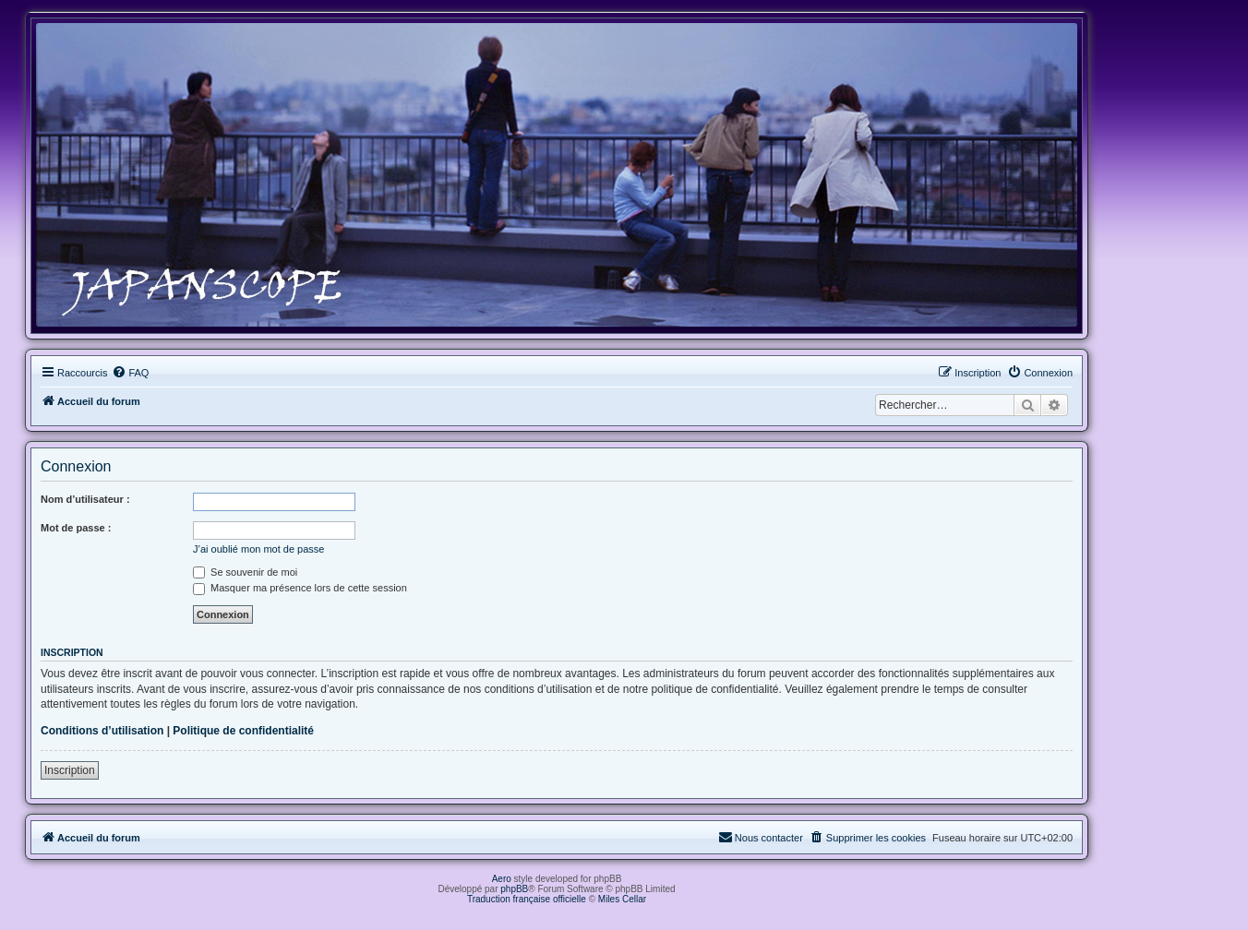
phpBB (514, 889)
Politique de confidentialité (243, 730)
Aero (501, 879)
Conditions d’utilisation (102, 730)
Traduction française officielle (526, 899)
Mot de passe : (76, 527)
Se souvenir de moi (245, 572)
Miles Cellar (622, 899)
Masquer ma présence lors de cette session (300, 587)
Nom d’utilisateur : (85, 499)
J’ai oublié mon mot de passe (258, 548)
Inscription (69, 770)
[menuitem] (130, 373)
